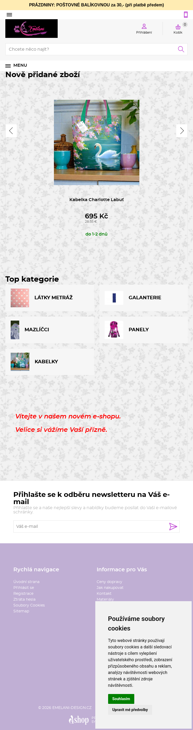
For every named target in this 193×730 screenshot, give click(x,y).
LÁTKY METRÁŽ (42, 298)
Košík (181, 28)
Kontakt (104, 594)
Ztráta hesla (24, 599)
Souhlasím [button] (121, 699)
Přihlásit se (23, 588)
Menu (20, 65)
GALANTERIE (133, 298)
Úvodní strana (26, 582)
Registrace (23, 594)
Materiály (105, 599)
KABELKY (34, 362)
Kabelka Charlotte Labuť (96, 200)
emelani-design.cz (72, 708)
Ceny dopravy (109, 582)
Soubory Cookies (29, 605)
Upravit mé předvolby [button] (130, 710)
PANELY (127, 330)
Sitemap (21, 611)
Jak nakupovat (110, 588)
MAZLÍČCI (30, 330)
